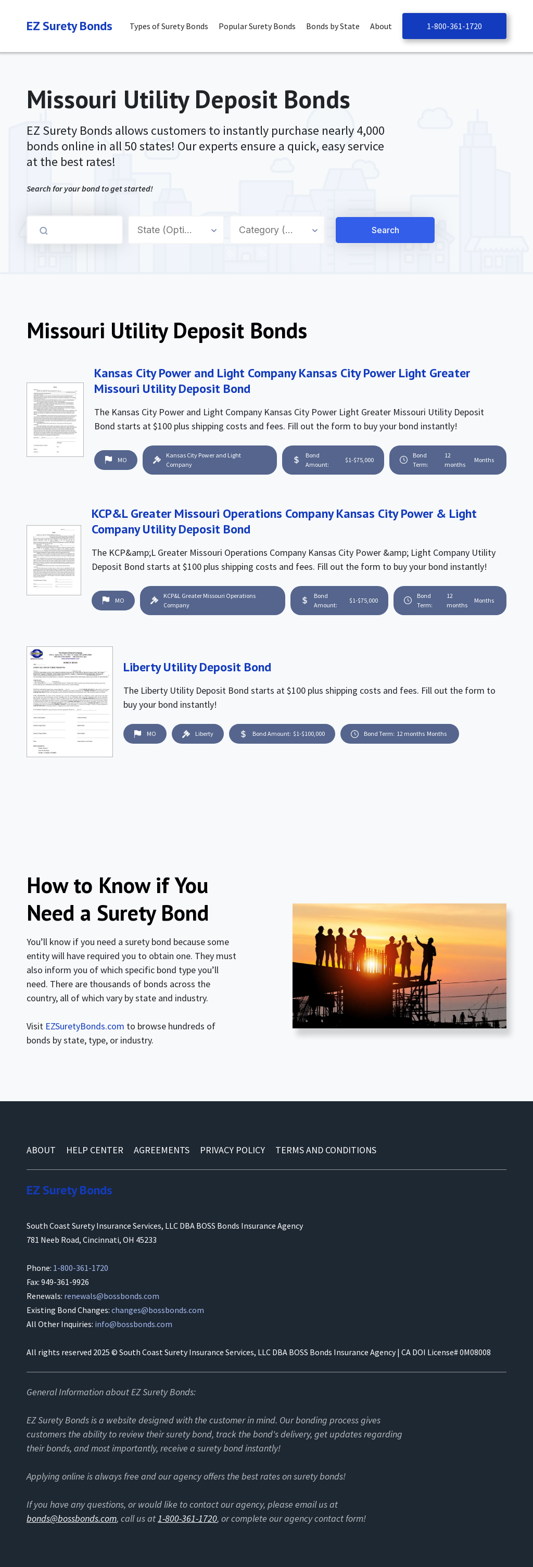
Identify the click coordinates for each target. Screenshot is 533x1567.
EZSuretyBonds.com (84, 1026)
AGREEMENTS (161, 1150)
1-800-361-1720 (454, 26)
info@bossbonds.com (133, 1324)
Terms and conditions (325, 1150)
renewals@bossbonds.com (111, 1296)
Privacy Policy (232, 1150)
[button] (171, 26)
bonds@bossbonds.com (72, 1518)
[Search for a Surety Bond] (334, 230)
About (41, 1150)
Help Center (94, 1150)
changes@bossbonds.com (157, 1310)
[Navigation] (69, 26)
